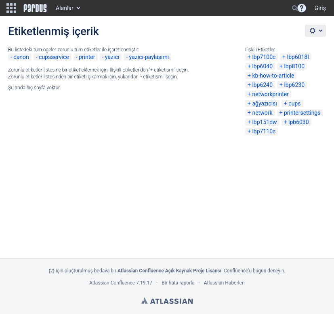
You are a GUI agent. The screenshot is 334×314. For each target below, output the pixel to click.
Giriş (320, 8)
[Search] (295, 8)
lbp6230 (294, 85)
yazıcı (112, 57)
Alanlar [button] (65, 8)
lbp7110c (263, 131)
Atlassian (167, 300)
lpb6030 (298, 122)
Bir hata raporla (178, 283)
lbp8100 (294, 66)
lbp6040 (262, 66)
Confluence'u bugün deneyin (254, 271)
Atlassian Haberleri (224, 283)
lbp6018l (298, 57)
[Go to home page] (35, 8)
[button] (11, 8)
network (262, 113)
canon (21, 57)
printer (87, 57)
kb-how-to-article (273, 75)
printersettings (302, 113)
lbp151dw (264, 122)
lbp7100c (263, 57)
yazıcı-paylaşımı (149, 57)
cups (294, 103)
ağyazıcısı (264, 103)
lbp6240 (262, 85)
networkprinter (270, 94)
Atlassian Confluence (112, 283)
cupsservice (54, 57)
